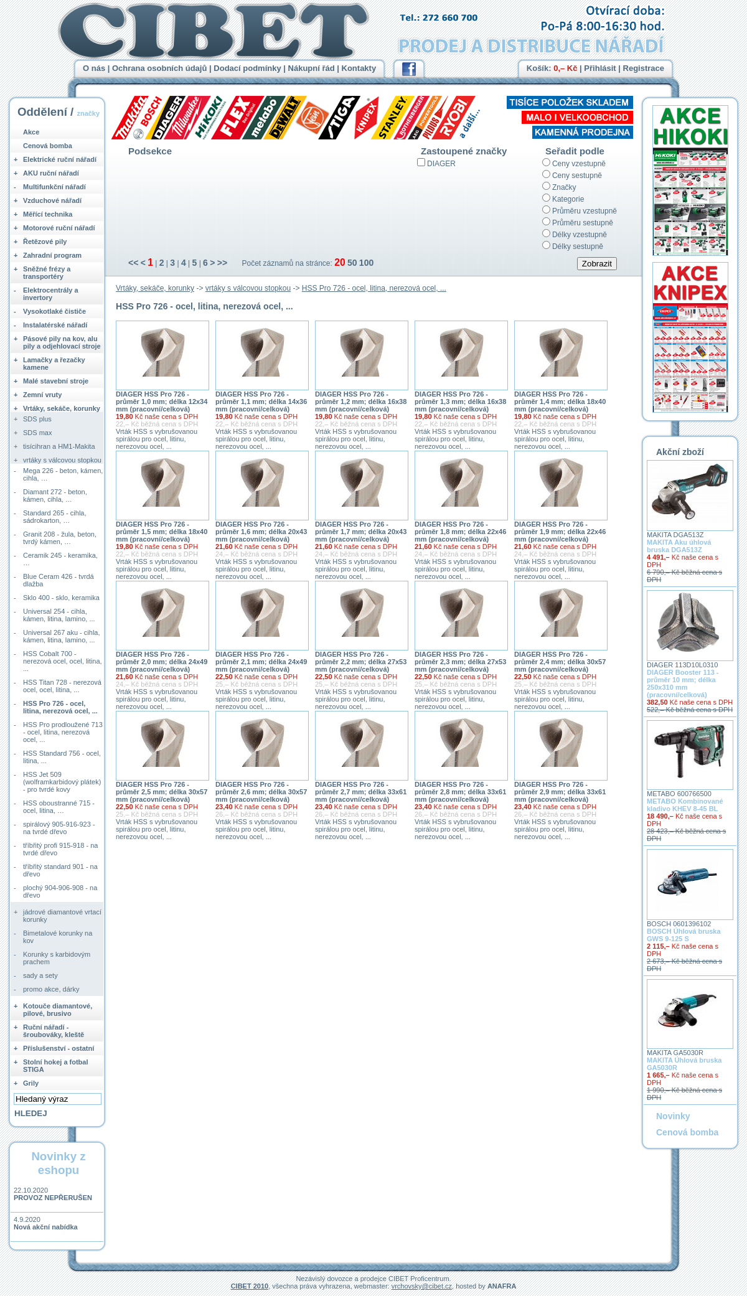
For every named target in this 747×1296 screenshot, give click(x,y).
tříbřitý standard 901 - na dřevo (60, 870)
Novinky (673, 1116)
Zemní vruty (42, 394)
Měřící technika (47, 214)
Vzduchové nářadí (52, 200)
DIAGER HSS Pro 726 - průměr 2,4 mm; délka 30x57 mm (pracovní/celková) (560, 661)
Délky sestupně (577, 246)
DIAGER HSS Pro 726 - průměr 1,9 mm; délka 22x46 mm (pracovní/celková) (560, 531)
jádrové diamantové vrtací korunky (62, 915)
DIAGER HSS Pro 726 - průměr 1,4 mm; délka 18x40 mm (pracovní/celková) (560, 401)
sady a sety (40, 975)
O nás (94, 68)
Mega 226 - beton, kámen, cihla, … (63, 474)
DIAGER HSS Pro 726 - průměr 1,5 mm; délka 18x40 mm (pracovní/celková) (161, 531)
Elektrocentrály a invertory (50, 293)
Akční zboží (680, 452)
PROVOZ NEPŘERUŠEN (53, 1197)
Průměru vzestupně (584, 211)
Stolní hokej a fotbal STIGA (55, 1065)
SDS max (37, 432)
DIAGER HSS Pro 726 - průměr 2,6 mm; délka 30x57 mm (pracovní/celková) (261, 792)
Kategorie (568, 199)
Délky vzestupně (579, 234)
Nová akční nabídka (46, 1227)
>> (222, 263)
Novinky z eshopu (58, 1163)
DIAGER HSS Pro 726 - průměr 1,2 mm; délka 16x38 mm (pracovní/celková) (360, 401)
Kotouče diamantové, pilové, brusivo (57, 1009)
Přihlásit (600, 68)
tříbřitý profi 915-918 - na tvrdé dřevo (60, 849)
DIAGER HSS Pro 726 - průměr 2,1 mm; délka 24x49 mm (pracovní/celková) (261, 661)
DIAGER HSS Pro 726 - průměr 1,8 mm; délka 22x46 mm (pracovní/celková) (460, 531)
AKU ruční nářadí (51, 173)
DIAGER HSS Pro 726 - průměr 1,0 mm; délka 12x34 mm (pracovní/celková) (161, 401)
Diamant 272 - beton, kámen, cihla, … (55, 495)
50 (352, 263)
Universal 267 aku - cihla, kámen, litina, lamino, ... (61, 636)
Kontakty (359, 68)
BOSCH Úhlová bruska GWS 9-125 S (684, 934)
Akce (31, 132)
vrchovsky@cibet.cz (422, 1286)
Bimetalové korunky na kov (57, 936)
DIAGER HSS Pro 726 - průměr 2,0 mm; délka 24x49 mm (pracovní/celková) (161, 661)
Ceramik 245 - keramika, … (60, 559)
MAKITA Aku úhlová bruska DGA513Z (679, 545)
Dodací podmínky (247, 68)
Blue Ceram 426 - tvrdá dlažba (58, 580)
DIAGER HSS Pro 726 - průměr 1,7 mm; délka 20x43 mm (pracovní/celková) (360, 531)
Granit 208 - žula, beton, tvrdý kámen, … (59, 537)
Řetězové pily (45, 241)
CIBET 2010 (250, 1286)
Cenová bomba (47, 145)
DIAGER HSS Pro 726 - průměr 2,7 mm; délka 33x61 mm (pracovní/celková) (360, 792)
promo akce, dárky (51, 989)
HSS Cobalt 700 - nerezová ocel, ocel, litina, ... (62, 661)
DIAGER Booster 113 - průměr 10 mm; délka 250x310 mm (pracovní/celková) (683, 683)
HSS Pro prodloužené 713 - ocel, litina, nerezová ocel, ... (63, 732)
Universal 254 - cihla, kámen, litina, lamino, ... (59, 615)
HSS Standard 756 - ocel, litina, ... (62, 756)
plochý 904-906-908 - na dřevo (60, 891)
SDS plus (37, 419)
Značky (564, 187)
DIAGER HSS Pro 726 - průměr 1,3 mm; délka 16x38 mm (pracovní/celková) (460, 401)
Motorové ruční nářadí (59, 228)
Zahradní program (52, 255)
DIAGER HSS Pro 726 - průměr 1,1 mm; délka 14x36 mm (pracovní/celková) (261, 401)
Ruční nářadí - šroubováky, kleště (53, 1030)
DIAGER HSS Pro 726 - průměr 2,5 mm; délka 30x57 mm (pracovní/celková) (161, 792)
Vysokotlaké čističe (54, 311)
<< (133, 263)
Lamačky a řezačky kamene (54, 363)
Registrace (643, 68)
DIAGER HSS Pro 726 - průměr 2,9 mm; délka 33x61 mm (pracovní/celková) (560, 792)
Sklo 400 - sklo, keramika (61, 597)
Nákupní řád (311, 68)
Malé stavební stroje (55, 381)
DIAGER (441, 163)
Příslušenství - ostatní (58, 1048)
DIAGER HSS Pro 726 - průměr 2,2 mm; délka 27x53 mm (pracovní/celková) (360, 661)
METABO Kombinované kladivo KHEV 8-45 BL (685, 804)
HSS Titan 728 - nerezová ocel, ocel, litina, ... (62, 686)
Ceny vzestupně (579, 163)
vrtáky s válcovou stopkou (248, 288)
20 (339, 262)
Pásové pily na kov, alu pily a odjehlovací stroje (62, 342)
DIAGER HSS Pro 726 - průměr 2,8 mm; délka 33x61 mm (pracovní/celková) (460, 792)
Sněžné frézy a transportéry (46, 272)
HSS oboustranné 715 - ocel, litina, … (59, 806)
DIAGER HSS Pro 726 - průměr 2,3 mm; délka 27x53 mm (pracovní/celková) (460, 661)
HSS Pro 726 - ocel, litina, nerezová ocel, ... (374, 288)
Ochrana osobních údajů (159, 68)
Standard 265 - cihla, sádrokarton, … (55, 516)
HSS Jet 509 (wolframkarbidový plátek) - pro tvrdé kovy (62, 782)
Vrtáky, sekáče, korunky (155, 288)
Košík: (552, 68)
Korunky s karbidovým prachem (56, 958)
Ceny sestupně (577, 175)
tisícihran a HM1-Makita (59, 446)
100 (366, 263)
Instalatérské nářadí (55, 325)
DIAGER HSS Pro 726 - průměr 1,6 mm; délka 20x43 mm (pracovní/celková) (261, 531)
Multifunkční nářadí (54, 186)
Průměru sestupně (582, 222)
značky (88, 113)
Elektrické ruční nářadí (59, 159)
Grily (31, 1083)
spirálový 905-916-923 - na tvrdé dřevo (59, 827)
